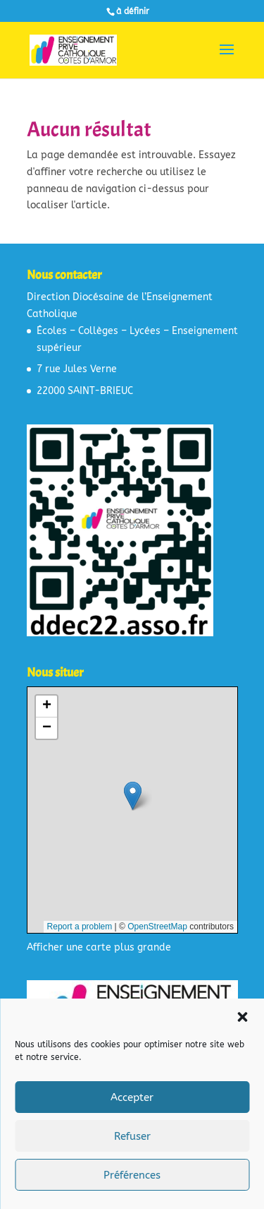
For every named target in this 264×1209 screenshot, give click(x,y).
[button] (242, 1017)
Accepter (132, 1097)
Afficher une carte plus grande (99, 947)
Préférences (132, 1175)
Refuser (132, 1136)
